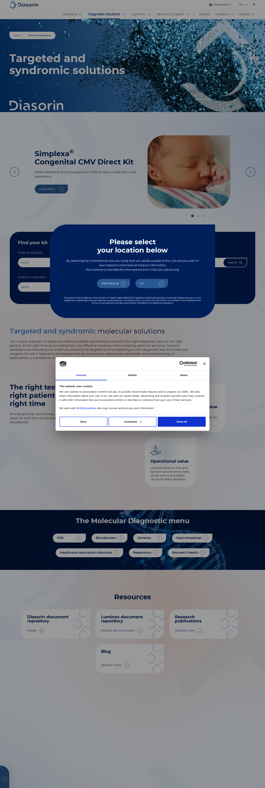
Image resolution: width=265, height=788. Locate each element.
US (141, 283)
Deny (83, 421)
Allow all (181, 421)
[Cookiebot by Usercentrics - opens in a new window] (182, 363)
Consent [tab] (81, 375)
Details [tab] (132, 375)
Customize (132, 421)
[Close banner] (204, 364)
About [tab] (184, 375)
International (110, 283)
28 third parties (86, 408)
